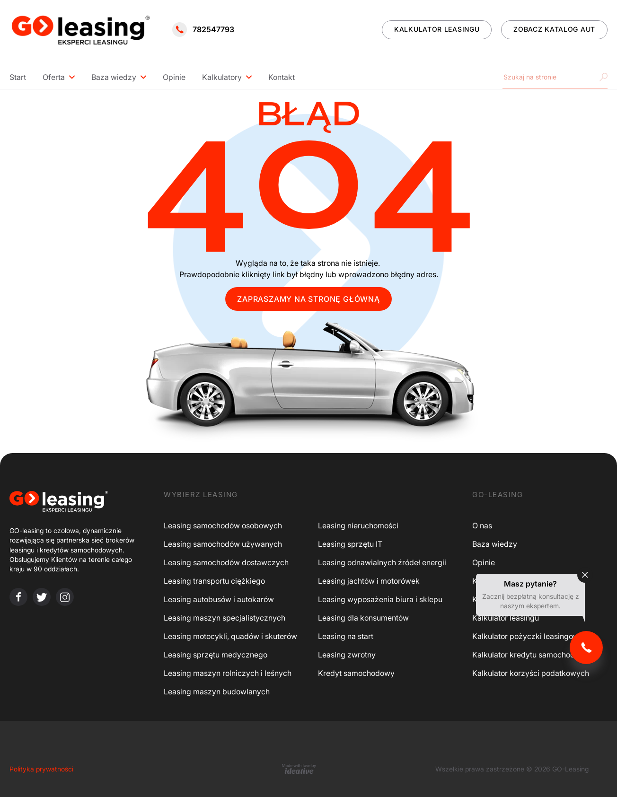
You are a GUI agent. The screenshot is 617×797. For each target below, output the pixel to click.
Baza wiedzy (113, 77)
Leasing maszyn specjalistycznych (224, 617)
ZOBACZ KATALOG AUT (554, 29)
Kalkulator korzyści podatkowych (530, 673)
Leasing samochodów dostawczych (226, 562)
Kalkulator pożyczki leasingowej (528, 636)
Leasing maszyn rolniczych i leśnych (227, 673)
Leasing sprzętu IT (350, 544)
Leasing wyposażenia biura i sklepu (380, 599)
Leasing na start (345, 636)
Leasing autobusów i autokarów (219, 599)
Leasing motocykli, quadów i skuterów (230, 636)
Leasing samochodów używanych (223, 544)
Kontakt (281, 77)
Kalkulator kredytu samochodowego (535, 654)
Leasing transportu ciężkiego (214, 581)
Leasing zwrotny (347, 654)
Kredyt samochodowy (356, 673)
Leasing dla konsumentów (363, 617)
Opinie (174, 77)
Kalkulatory (222, 77)
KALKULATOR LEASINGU (436, 29)
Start (17, 77)
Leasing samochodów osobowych (223, 525)
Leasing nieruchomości (358, 525)
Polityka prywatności (41, 769)
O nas (482, 525)
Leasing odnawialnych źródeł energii (382, 562)
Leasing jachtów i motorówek (369, 581)
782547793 (203, 29)
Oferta (54, 77)
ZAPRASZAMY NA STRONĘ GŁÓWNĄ (308, 299)
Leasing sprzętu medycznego (215, 654)
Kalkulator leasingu (505, 617)
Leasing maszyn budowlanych (217, 691)
